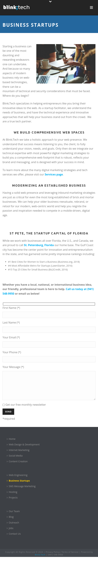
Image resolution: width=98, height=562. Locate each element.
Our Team (13, 516)
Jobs (10, 533)
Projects (12, 502)
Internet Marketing (18, 455)
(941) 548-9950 (55, 559)
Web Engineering (17, 480)
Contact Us (14, 538)
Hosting (12, 497)
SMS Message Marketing (21, 491)
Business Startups (18, 485)
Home (11, 444)
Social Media (15, 460)
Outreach (13, 527)
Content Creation (17, 466)
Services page (54, 174)
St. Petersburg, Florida (39, 245)
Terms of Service (70, 557)
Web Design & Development (23, 449)
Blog (10, 521)
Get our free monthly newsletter (24, 410)
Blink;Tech (40, 559)
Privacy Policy (53, 557)
